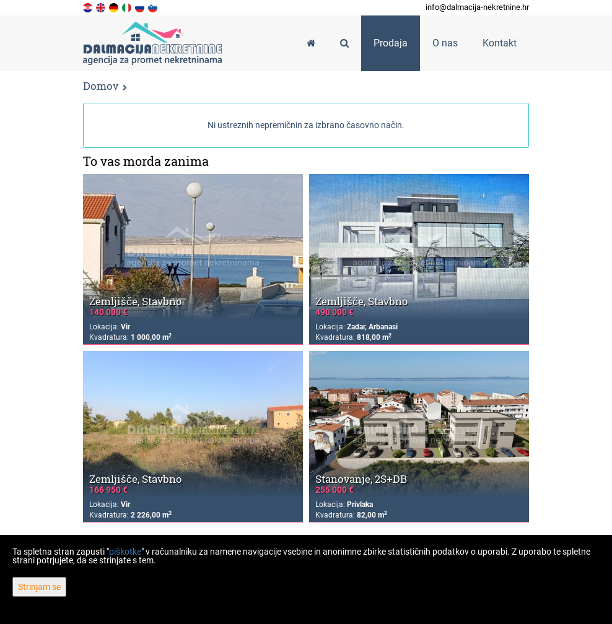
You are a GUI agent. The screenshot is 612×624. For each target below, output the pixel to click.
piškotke (125, 552)
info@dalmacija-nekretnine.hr (477, 7)
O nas (445, 43)
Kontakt (500, 43)
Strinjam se (39, 587)
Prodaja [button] (391, 43)
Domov (100, 86)
